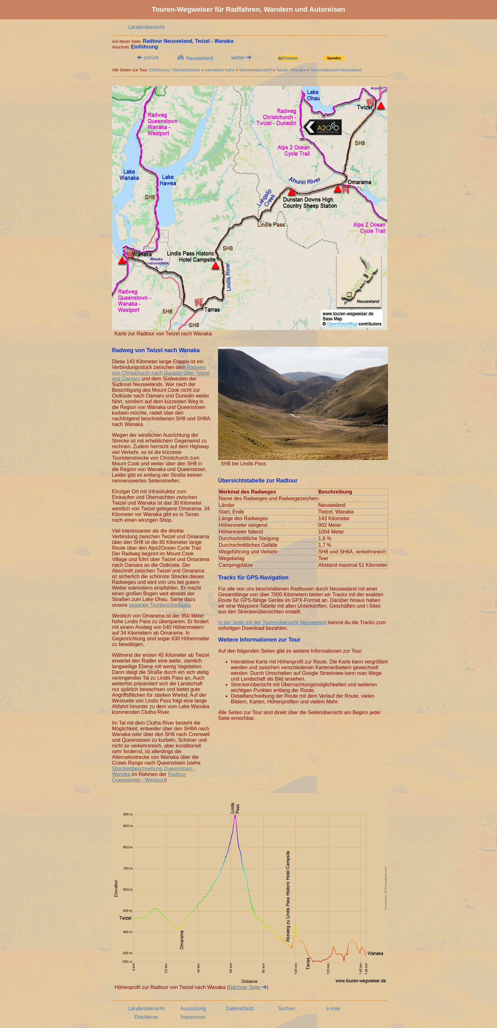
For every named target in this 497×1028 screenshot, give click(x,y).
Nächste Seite (248, 987)
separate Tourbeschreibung (159, 605)
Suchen (286, 1008)
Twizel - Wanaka (291, 70)
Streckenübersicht (255, 70)
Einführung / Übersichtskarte (174, 70)
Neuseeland (194, 58)
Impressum (193, 1017)
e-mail (333, 1008)
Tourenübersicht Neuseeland (336, 70)
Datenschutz (240, 1008)
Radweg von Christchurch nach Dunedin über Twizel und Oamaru (161, 373)
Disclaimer (146, 1017)
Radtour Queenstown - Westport (149, 777)
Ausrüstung (193, 1008)
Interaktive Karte (220, 70)
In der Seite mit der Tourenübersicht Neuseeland (272, 622)
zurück (148, 57)
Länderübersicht (146, 27)
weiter (241, 57)
